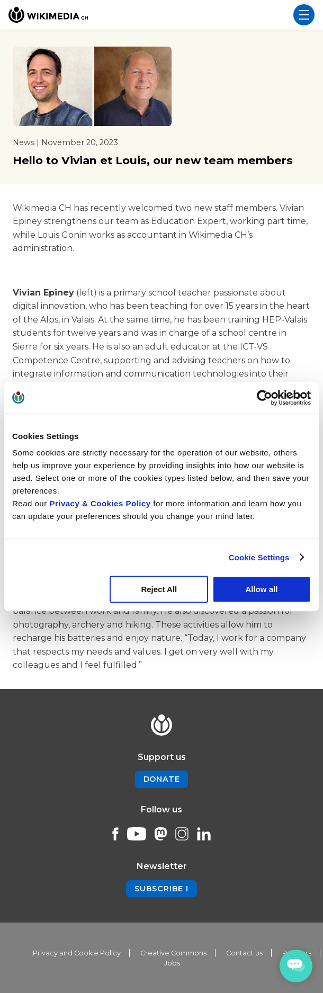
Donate (161, 779)
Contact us (244, 953)
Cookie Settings (259, 557)
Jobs (172, 963)
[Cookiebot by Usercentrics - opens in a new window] (264, 398)
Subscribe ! (161, 888)
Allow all (262, 589)
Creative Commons (173, 953)
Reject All (159, 589)
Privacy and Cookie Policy (77, 953)
